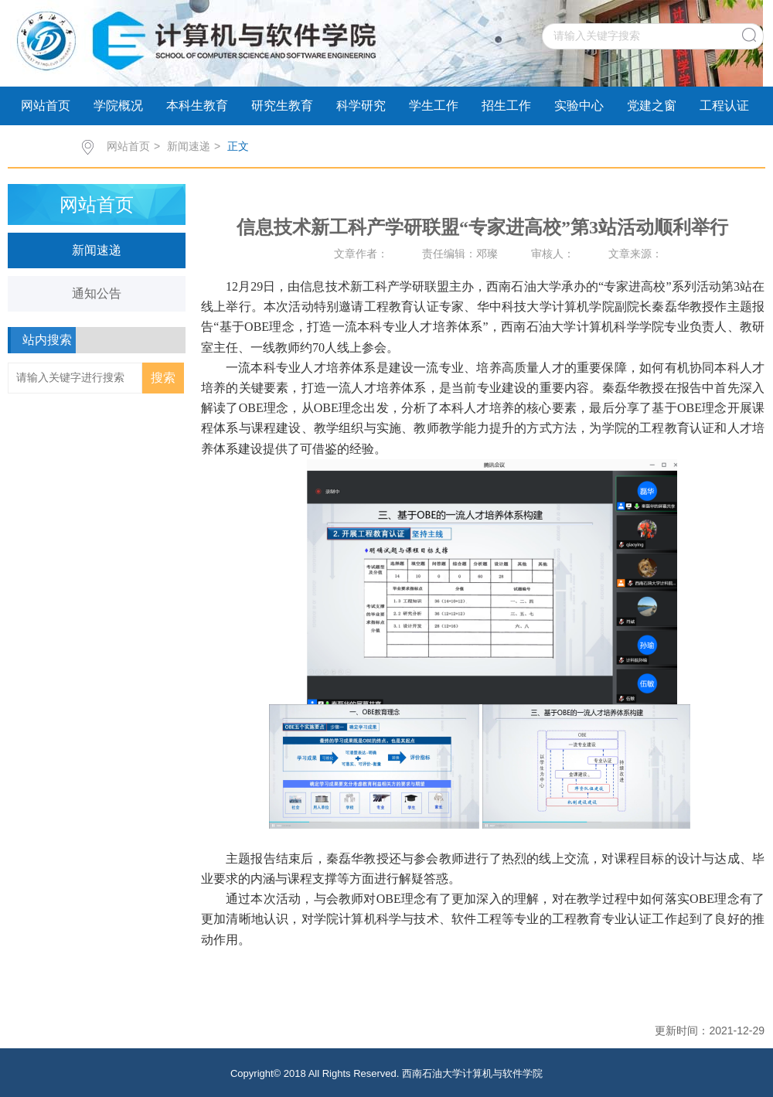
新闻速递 (188, 146)
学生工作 (433, 105)
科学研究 (361, 105)
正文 (238, 146)
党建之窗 (651, 105)
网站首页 (45, 105)
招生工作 (506, 105)
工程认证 (724, 105)
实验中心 (579, 105)
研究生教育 (282, 105)
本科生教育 (197, 105)
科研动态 (45, 144)
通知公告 (96, 293)
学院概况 (118, 105)
